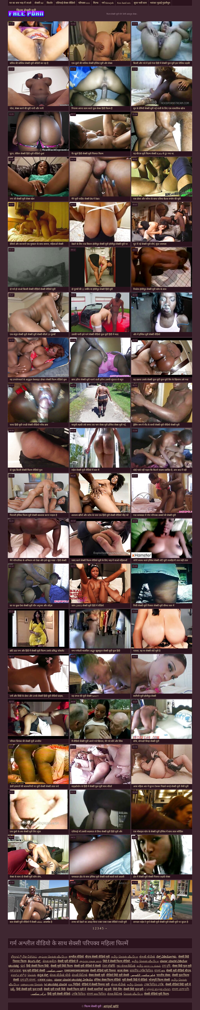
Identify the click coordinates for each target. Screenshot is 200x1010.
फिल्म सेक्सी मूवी (26, 10)
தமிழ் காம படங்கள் (149, 965)
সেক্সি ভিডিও (79, 993)
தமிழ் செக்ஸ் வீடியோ (124, 956)
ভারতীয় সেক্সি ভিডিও (141, 970)
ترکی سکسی (38, 993)
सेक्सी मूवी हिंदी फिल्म (62, 965)
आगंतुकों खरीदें (110, 1006)
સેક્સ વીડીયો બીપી (60, 975)
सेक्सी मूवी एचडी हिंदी (54, 989)
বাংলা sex (159, 970)
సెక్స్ (12, 989)
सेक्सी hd (39, 2)
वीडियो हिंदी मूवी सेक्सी (117, 975)
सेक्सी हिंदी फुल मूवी (133, 989)
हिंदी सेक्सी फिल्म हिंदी (37, 965)
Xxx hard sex (123, 2)
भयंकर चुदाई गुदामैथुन (160, 2)
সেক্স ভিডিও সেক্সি (154, 984)
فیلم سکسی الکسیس (142, 975)
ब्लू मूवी (108, 989)
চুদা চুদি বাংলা (28, 979)
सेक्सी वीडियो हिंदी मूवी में (178, 984)
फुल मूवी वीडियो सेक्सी (33, 970)
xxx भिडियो (74, 984)
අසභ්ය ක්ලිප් (18, 975)
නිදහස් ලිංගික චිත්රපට (24, 956)
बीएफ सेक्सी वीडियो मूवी (97, 956)
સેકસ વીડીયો (118, 984)
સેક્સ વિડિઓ (114, 993)
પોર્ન (22, 965)
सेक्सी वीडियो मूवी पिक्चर (103, 970)
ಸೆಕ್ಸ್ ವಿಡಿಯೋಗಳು (166, 956)
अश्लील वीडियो (76, 956)
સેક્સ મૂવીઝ (49, 961)
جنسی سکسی (54, 970)
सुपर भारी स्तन (140, 2)
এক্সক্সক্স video (45, 979)
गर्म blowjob (108, 2)
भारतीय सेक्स (163, 975)
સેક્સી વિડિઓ (79, 975)
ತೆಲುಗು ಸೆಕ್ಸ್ (34, 961)
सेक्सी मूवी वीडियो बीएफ (178, 970)
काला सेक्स (123, 970)
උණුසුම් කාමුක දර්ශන (158, 989)
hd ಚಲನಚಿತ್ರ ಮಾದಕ (55, 984)
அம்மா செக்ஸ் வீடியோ (52, 956)
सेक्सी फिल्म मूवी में (76, 989)
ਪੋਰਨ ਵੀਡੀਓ (108, 965)
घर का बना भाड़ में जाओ (20, 2)
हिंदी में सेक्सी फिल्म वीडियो (117, 961)
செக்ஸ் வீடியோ (133, 993)
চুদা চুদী (166, 965)
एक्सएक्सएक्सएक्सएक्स (76, 970)
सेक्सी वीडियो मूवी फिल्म (156, 993)
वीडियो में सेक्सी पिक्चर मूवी (96, 984)
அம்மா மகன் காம (90, 961)
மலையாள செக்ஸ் (32, 984)
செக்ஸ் (32, 975)
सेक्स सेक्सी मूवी (97, 975)
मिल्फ (95, 2)
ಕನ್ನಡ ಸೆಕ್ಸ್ (42, 975)
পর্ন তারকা (15, 970)
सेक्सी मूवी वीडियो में (68, 961)
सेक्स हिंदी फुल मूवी (182, 965)
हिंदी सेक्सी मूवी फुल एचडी (29, 989)
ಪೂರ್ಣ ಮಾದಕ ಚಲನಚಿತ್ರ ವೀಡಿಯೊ (73, 979)
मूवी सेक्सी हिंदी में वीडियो (134, 979)
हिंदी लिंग (117, 989)
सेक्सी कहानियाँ (95, 989)
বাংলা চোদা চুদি (180, 989)
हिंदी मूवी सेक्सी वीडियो (58, 993)
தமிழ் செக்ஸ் (135, 984)
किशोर (50, 2)
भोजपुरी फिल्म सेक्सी (159, 979)
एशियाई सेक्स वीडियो (65, 2)
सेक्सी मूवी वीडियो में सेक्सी (87, 965)
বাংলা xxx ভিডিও (96, 993)
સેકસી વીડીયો (147, 956)
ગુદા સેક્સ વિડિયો (125, 965)
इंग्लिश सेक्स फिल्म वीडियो (107, 979)
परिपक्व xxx (84, 2)
